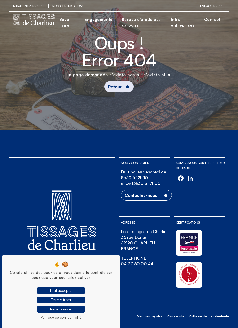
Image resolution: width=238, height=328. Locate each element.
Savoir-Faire (66, 22)
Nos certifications (68, 6)
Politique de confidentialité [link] (61, 317)
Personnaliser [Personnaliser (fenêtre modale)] (61, 309)
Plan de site (175, 316)
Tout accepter (61, 290)
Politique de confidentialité (209, 316)
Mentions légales (149, 316)
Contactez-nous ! (142, 195)
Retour (115, 86)
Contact (212, 19)
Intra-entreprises (28, 6)
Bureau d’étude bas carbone (141, 22)
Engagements (98, 19)
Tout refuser (61, 299)
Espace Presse (212, 6)
